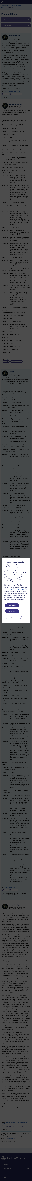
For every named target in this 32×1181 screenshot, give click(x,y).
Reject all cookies (12, 611)
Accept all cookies (12, 605)
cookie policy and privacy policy (17, 589)
